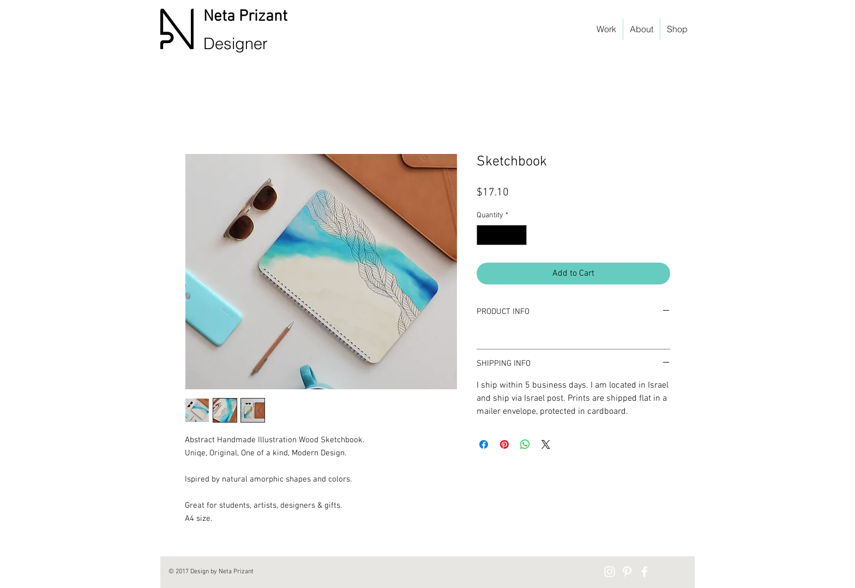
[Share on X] (545, 444)
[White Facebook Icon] (644, 572)
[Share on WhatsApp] (525, 444)
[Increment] (518, 235)
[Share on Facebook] (483, 444)
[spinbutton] (501, 235)
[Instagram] (610, 572)
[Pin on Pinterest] (504, 444)
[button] (686, 45)
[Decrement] (485, 235)
